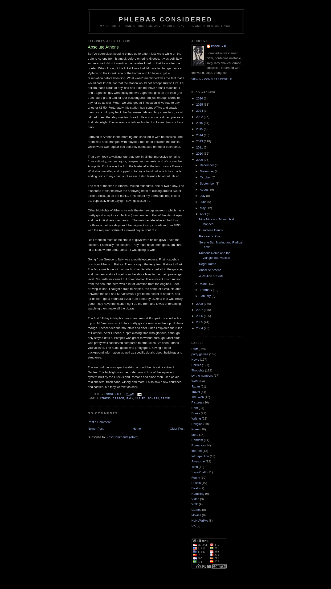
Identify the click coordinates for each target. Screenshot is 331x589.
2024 (200, 110)
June (203, 202)
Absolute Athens (210, 270)
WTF (195, 504)
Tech (195, 467)
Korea (196, 429)
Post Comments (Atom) (122, 437)
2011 (200, 147)
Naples (140, 398)
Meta (195, 435)
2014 (200, 135)
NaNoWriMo (200, 520)
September (208, 183)
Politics (196, 365)
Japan (196, 386)
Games (196, 509)
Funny (196, 477)
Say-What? (199, 472)
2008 (200, 303)
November (207, 171)
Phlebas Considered (165, 19)
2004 (200, 328)
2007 (200, 310)
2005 (200, 322)
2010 (200, 153)
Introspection (200, 456)
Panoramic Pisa (210, 236)
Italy (129, 398)
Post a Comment (99, 422)
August (205, 189)
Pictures (197, 402)
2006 (200, 316)
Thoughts (198, 370)
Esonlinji (218, 46)
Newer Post (96, 428)
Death (196, 488)
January (206, 296)
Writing (196, 418)
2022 (200, 117)
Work (195, 381)
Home (137, 428)
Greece (118, 398)
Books (196, 413)
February (206, 290)
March (204, 283)
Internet (197, 451)
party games (200, 354)
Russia (196, 483)
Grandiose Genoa (211, 230)
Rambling (198, 493)
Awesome (198, 461)
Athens (105, 398)
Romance (198, 445)
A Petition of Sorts (211, 276)
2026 (200, 98)
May (203, 208)
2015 (200, 129)
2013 (200, 141)
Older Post (177, 428)
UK (194, 525)
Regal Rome (207, 264)
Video (195, 499)
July (203, 196)
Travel (166, 398)
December (207, 165)
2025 (200, 104)
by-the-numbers (202, 375)
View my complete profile (212, 79)
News (195, 359)
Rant (195, 408)
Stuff (195, 349)
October (206, 177)
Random (197, 440)
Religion (197, 424)
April (203, 214)
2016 (200, 123)
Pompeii (153, 398)
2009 (200, 159)
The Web (198, 397)
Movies (196, 515)
